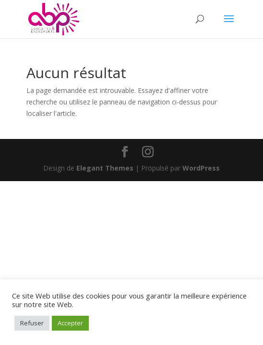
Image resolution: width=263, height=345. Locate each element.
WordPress (201, 167)
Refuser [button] (32, 323)
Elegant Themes (104, 167)
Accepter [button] (70, 323)
